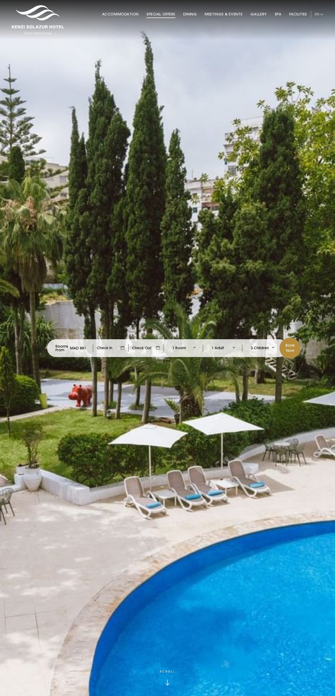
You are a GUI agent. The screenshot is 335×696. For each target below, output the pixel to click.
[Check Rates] (78, 348)
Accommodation (120, 14)
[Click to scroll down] (167, 678)
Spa (278, 14)
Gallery (258, 14)
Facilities (298, 14)
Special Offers (161, 14)
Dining (190, 14)
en (317, 14)
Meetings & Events (224, 14)
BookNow (290, 348)
